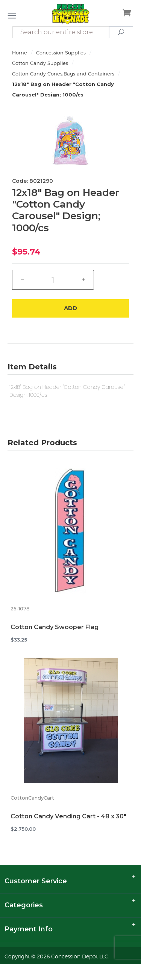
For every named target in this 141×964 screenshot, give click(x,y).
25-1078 (20, 609)
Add (70, 308)
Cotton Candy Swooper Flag (55, 627)
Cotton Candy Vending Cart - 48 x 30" (68, 816)
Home (19, 53)
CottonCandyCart (32, 798)
